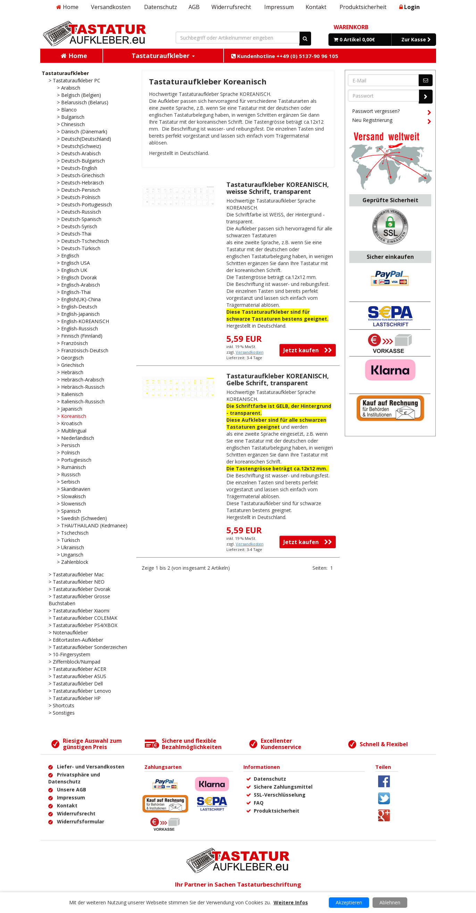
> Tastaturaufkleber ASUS (77, 676)
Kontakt (316, 7)
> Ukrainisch (70, 547)
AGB (194, 7)
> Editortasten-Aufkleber (76, 639)
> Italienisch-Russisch (81, 401)
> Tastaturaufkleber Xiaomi (79, 610)
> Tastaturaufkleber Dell (76, 683)
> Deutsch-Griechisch (81, 175)
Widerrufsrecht (231, 7)
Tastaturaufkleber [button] (163, 55)
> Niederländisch (75, 438)
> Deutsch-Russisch (79, 211)
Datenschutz (160, 7)
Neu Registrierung (391, 121)
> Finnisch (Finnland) (79, 335)
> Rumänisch (71, 467)
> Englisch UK (72, 270)
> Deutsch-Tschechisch (83, 241)
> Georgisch (70, 357)
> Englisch (68, 255)
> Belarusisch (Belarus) (82, 102)
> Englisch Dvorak (77, 277)
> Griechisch (70, 365)
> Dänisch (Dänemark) (82, 131)
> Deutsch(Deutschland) (84, 138)
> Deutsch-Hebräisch (80, 182)
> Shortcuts (61, 705)
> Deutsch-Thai (74, 233)
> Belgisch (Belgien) (79, 95)
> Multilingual (71, 430)
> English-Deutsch (77, 306)
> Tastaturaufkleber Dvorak (79, 589)
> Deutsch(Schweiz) (79, 146)
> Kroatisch (69, 423)
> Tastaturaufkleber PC (74, 80)
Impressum (279, 7)
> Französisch (72, 343)
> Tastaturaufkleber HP (75, 698)
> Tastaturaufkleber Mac (76, 574)
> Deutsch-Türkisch (78, 248)
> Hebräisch (70, 372)
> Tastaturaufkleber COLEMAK (83, 618)
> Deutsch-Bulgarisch (81, 160)
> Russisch (69, 474)
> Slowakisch (71, 496)
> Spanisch (69, 511)
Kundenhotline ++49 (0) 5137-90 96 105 (284, 55)
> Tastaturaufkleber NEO (77, 581)
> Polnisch (68, 452)
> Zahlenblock (72, 562)
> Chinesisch (71, 124)
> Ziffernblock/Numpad (74, 661)
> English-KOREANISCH (83, 321)
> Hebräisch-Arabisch (80, 379)
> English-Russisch (77, 328)
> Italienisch (70, 394)
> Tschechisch (73, 532)
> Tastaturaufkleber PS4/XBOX (83, 625)
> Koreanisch (71, 416)
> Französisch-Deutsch (82, 350)
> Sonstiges (62, 712)
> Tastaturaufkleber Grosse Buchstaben (79, 600)
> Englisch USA (73, 263)
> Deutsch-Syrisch (77, 226)
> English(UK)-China (79, 299)
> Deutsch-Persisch (78, 190)
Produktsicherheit (363, 7)
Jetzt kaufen (307, 350)
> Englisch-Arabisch (78, 284)
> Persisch (68, 445)
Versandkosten (111, 7)
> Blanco (67, 109)
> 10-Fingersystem (69, 654)
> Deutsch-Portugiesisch (84, 204)
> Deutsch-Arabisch (79, 153)
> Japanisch (69, 408)
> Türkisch (68, 540)
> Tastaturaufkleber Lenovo (80, 691)
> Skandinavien (73, 489)
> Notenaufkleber (68, 632)
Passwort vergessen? (391, 112)
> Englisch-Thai (74, 292)
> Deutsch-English (77, 168)
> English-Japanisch (78, 314)
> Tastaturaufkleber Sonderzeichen (88, 647)
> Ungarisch (70, 554)
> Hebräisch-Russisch (81, 387)
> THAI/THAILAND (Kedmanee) (92, 525)
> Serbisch (68, 481)
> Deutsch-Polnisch (78, 197)
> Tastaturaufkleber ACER (77, 669)
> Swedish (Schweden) (82, 518)
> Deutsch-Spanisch (79, 219)
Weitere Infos (291, 902)
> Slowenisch (71, 503)
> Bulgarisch (70, 117)
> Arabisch (68, 87)
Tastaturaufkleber (65, 73)
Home (67, 7)
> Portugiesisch (74, 459)
